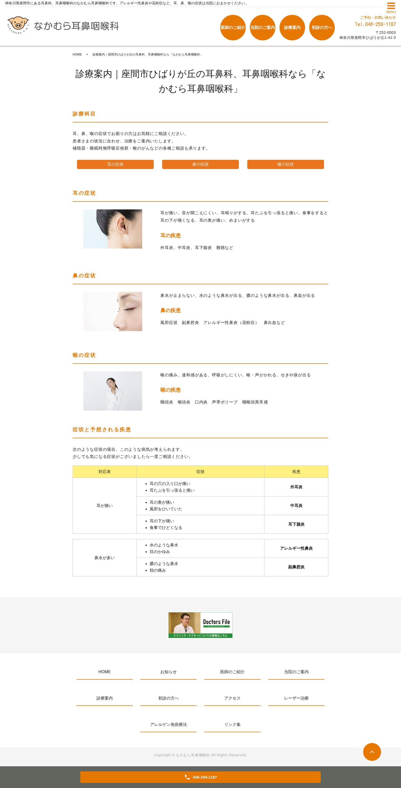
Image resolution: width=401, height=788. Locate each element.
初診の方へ (322, 27)
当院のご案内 (262, 27)
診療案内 (292, 27)
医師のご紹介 (233, 27)
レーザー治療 (296, 698)
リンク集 (232, 724)
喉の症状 (285, 164)
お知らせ (168, 672)
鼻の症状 (200, 164)
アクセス (232, 698)
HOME (77, 54)
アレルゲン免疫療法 (168, 724)
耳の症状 (115, 164)
